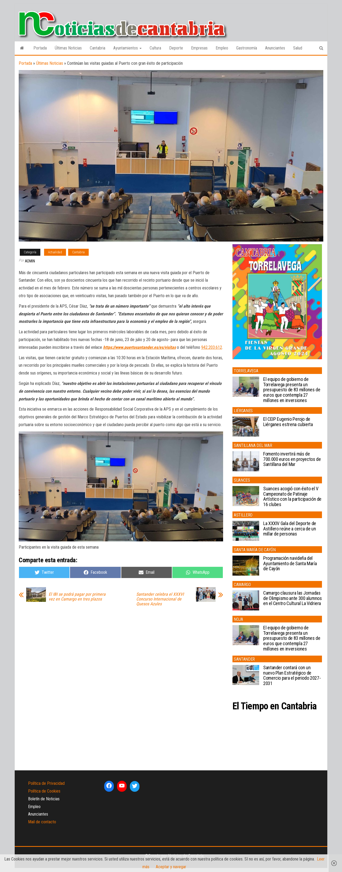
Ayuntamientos (127, 48)
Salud (297, 48)
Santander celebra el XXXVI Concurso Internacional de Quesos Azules (160, 599)
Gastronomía (246, 48)
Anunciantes (275, 48)
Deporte (176, 48)
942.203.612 (211, 347)
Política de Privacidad (46, 783)
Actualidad (55, 252)
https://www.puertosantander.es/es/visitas (139, 347)
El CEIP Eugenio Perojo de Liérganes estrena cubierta (288, 421)
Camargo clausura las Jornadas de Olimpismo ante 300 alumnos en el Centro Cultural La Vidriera (292, 598)
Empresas (199, 48)
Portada (40, 48)
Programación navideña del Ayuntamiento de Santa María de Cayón (290, 563)
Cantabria (97, 48)
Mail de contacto (42, 821)
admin (30, 261)
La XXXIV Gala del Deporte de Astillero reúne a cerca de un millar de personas (289, 529)
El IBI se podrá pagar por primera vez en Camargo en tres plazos (77, 597)
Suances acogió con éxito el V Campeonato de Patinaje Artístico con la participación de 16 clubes (292, 496)
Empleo (222, 48)
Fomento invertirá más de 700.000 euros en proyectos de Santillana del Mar (292, 459)
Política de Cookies (44, 791)
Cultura (155, 48)
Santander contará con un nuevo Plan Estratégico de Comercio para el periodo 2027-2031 (292, 675)
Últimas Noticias (68, 48)
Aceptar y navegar (171, 866)
